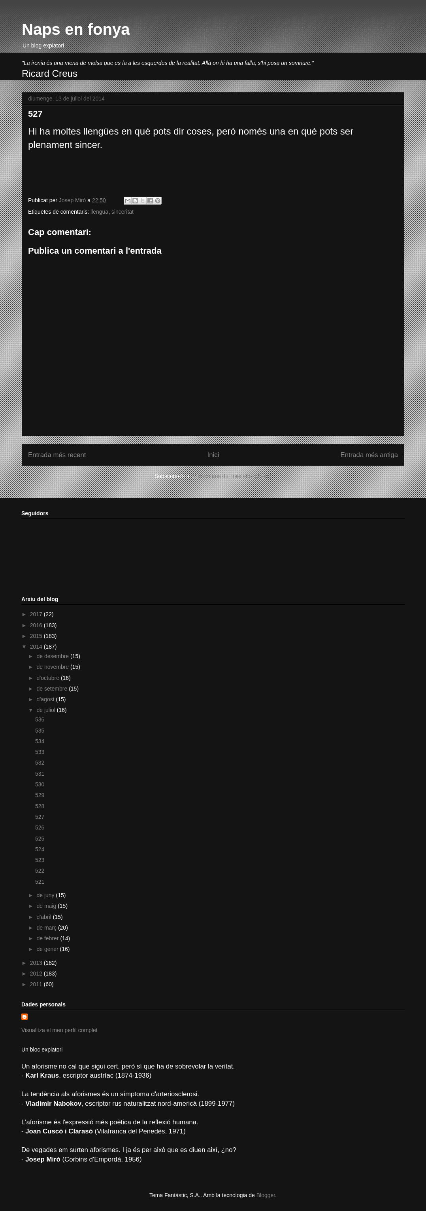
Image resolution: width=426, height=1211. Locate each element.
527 (39, 817)
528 (39, 806)
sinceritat (122, 212)
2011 (37, 984)
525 (39, 838)
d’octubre (48, 678)
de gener (48, 949)
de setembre (52, 688)
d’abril (44, 917)
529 (39, 795)
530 (39, 784)
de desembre (53, 656)
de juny (46, 895)
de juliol (46, 710)
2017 (37, 614)
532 (39, 762)
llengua (99, 212)
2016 (37, 625)
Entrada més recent (57, 455)
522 (39, 870)
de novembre (53, 667)
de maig (47, 906)
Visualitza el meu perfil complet (59, 1030)
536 (39, 719)
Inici (213, 455)
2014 (37, 646)
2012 (37, 973)
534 (39, 741)
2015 (37, 636)
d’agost (46, 699)
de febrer (48, 938)
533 (39, 752)
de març (47, 927)
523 (39, 860)
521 (39, 882)
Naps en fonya (76, 29)
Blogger (265, 1195)
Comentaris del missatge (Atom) (231, 476)
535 (39, 730)
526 (39, 827)
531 (39, 774)
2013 (37, 963)
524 (39, 849)
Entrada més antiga (369, 455)
